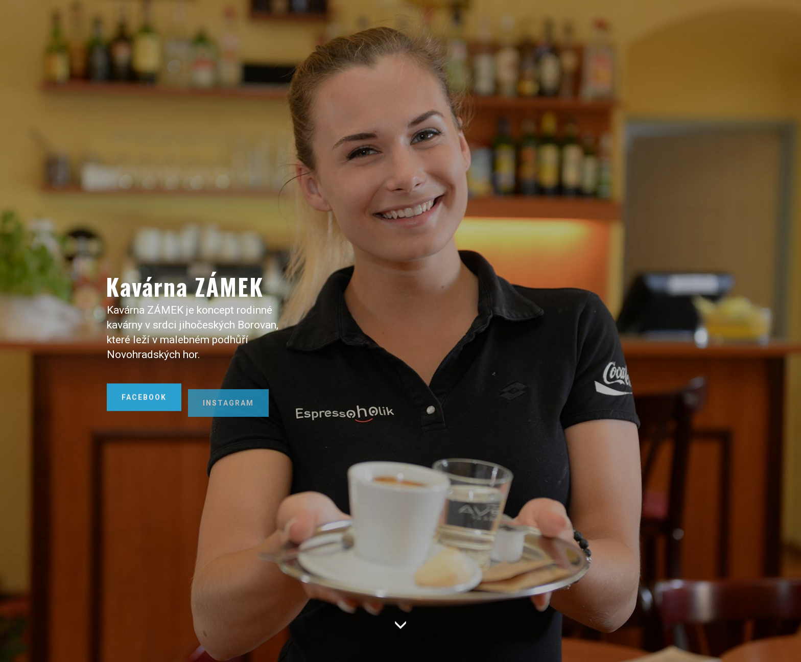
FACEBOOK (144, 404)
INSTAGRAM (228, 418)
